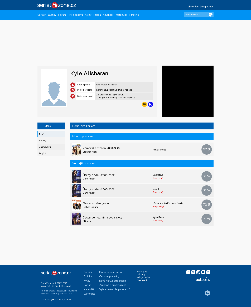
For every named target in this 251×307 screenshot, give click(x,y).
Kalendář (108, 14)
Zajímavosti (45, 146)
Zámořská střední (101, 148)
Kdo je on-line (144, 277)
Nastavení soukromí (67, 290)
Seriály (41, 14)
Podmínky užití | (49, 290)
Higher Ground (91, 206)
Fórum (62, 14)
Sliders (87, 221)
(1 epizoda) (158, 178)
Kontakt (63, 293)
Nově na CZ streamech (112, 280)
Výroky (42, 140)
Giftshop (141, 274)
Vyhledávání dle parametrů (114, 289)
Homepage (142, 271)
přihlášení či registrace (201, 6)
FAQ (71, 293)
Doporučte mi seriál (111, 272)
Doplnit (43, 153)
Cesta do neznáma (102, 217)
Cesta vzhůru (96, 203)
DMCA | (55, 293)
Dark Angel (89, 178)
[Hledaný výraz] (199, 14)
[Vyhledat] (211, 15)
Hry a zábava (75, 14)
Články (52, 14)
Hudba (97, 14)
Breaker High (90, 151)
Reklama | (46, 293)
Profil (42, 134)
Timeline (134, 14)
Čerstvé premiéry (109, 276)
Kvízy (88, 14)
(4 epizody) (158, 206)
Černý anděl (99, 175)
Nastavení (142, 280)
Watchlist (121, 14)
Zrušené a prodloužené (112, 285)
